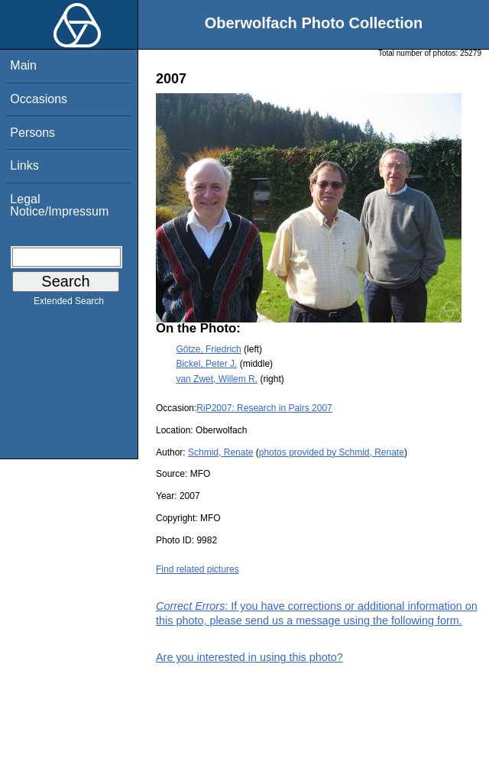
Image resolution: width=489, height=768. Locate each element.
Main (23, 65)
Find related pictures (197, 569)
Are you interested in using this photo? (249, 657)
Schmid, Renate (220, 452)
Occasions (38, 98)
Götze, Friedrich (208, 349)
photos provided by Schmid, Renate (331, 452)
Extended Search (69, 304)
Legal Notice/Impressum (59, 205)
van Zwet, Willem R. (216, 379)
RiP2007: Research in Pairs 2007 (264, 408)
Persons (32, 132)
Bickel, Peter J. (206, 363)
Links (24, 165)
